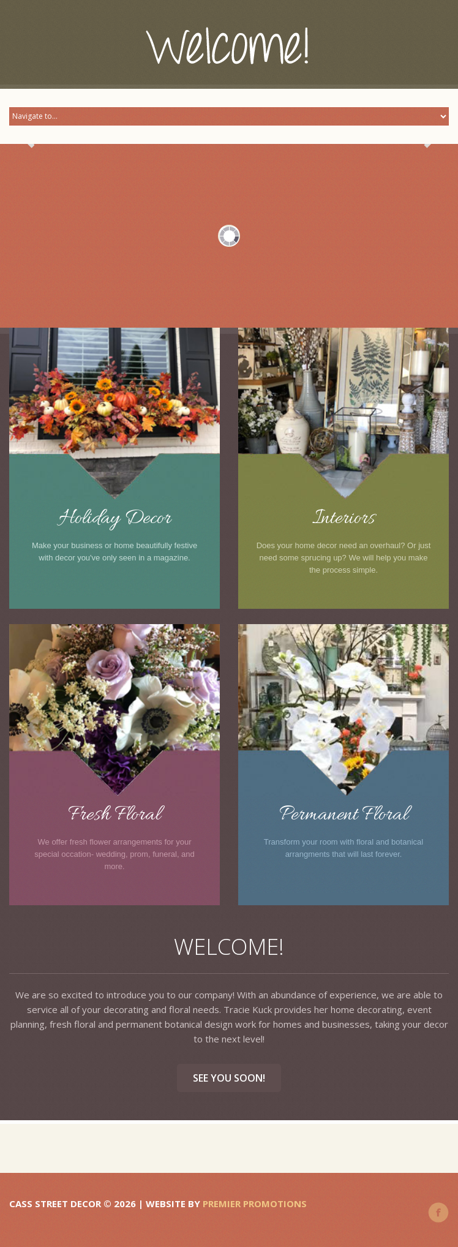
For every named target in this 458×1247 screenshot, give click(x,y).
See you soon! (229, 1078)
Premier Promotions (255, 1203)
